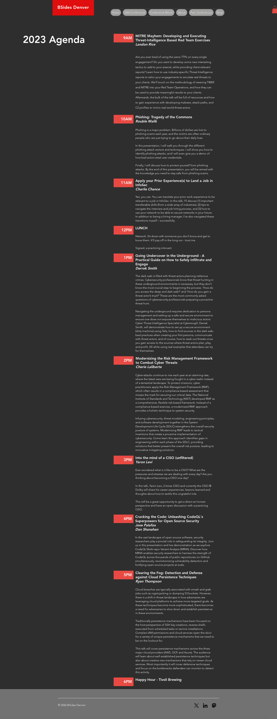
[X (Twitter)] (196, 705)
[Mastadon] (214, 705)
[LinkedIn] (205, 705)
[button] (135, 12)
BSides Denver (73, 7)
